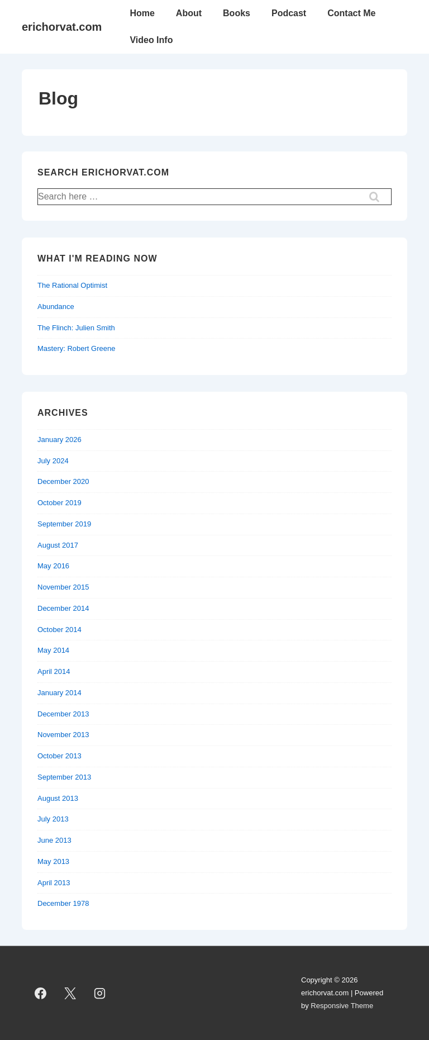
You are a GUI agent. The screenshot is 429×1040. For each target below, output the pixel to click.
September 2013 (64, 777)
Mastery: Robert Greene (76, 348)
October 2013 (59, 756)
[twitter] (70, 993)
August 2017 (57, 545)
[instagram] (100, 993)
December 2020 (63, 481)
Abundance (55, 306)
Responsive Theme (342, 1005)
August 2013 (57, 798)
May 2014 (53, 650)
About (189, 13)
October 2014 (59, 629)
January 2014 (59, 692)
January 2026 (59, 439)
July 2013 (53, 819)
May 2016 (53, 566)
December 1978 (63, 903)
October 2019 (59, 502)
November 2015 (63, 587)
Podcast (288, 13)
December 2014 (63, 608)
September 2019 (64, 524)
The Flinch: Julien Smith (76, 328)
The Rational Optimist (72, 285)
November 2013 (63, 734)
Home (142, 13)
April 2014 (53, 671)
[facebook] (40, 993)
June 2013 (54, 840)
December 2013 (63, 714)
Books (236, 13)
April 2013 (53, 882)
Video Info (151, 40)
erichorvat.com (62, 27)
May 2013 (53, 861)
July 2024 (53, 461)
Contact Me (351, 13)
